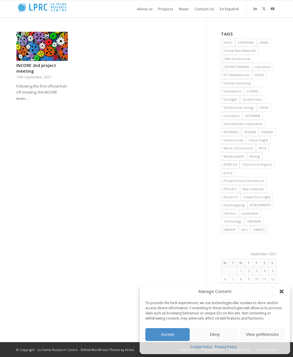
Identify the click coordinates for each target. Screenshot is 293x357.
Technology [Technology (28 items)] (232, 221)
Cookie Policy (201, 346)
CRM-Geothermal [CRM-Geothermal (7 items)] (236, 59)
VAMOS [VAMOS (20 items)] (259, 229)
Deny (215, 334)
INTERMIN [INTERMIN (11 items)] (252, 116)
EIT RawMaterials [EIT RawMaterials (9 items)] (236, 75)
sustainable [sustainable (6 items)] (250, 213)
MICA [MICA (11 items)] (262, 148)
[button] (281, 291)
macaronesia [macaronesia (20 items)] (233, 140)
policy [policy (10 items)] (228, 172)
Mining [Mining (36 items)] (255, 156)
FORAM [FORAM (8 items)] (252, 91)
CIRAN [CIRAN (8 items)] (263, 42)
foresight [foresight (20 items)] (230, 99)
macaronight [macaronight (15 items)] (258, 140)
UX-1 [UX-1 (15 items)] (244, 229)
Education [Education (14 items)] (262, 67)
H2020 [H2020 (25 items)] (264, 107)
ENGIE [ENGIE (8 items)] (259, 75)
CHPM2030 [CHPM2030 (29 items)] (246, 42)
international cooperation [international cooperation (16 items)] (243, 124)
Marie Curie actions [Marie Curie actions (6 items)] (238, 148)
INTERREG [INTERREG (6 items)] (231, 132)
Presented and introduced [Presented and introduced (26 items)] (243, 180)
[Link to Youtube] (272, 8)
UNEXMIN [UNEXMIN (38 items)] (254, 221)
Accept (167, 334)
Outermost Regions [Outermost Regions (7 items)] (257, 164)
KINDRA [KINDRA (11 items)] (267, 132)
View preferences (262, 334)
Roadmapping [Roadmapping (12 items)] (234, 205)
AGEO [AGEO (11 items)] (227, 42)
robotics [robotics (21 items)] (229, 213)
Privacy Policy (226, 346)
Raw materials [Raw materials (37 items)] (253, 189)
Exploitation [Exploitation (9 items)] (232, 91)
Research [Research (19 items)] (230, 197)
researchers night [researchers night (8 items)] (256, 197)
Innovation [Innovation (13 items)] (231, 116)
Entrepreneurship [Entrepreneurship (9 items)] (237, 83)
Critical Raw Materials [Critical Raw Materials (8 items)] (239, 50)
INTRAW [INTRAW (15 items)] (250, 132)
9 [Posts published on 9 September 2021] (249, 279)
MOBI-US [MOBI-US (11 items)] (230, 164)
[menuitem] (142, 8)
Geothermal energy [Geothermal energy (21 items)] (238, 107)
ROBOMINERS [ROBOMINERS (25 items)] (260, 205)
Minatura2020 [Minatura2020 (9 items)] (233, 156)
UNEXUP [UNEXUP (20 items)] (229, 229)
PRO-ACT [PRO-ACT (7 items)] (230, 189)
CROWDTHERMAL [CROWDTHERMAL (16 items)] (236, 67)
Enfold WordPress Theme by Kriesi (107, 350)
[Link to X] (264, 8)
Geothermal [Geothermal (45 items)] (252, 99)
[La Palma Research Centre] (59, 8)
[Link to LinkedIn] (255, 8)
